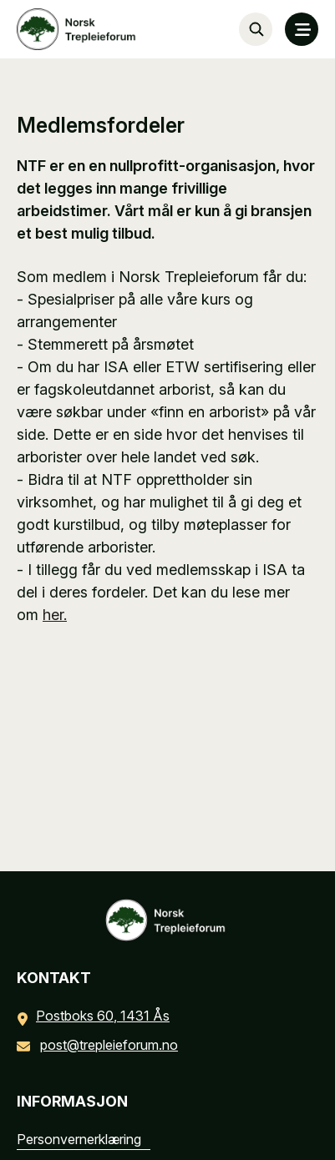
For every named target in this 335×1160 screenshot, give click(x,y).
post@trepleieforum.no (100, 1044)
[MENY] (301, 29)
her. (55, 614)
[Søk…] (255, 29)
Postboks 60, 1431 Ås (96, 1015)
